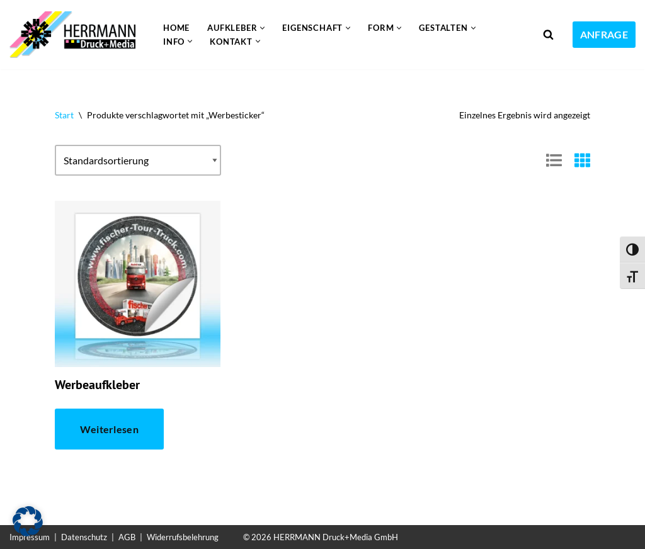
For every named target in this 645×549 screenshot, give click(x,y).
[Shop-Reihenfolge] (138, 160)
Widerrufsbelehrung (183, 537)
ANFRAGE (604, 34)
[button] (262, 28)
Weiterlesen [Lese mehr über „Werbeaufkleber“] (109, 429)
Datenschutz (84, 537)
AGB (126, 537)
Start (64, 115)
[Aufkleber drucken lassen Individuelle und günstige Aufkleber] (75, 34)
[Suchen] (548, 34)
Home (176, 28)
